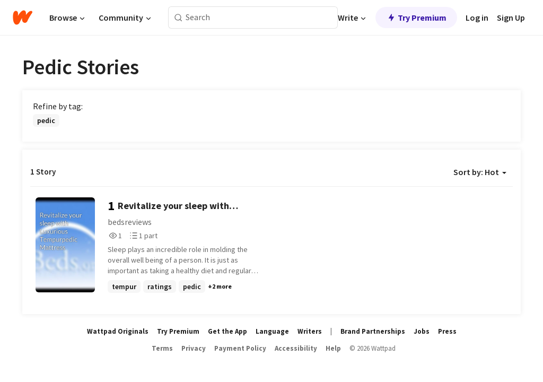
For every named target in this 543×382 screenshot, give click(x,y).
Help (333, 348)
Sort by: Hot (479, 172)
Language (272, 331)
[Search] (178, 18)
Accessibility (296, 348)
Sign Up (511, 17)
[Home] (22, 17)
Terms (162, 348)
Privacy (193, 348)
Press (447, 331)
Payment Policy (240, 348)
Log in (477, 17)
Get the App (227, 331)
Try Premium (416, 17)
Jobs (422, 331)
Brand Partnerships (372, 331)
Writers (309, 331)
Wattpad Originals (117, 331)
